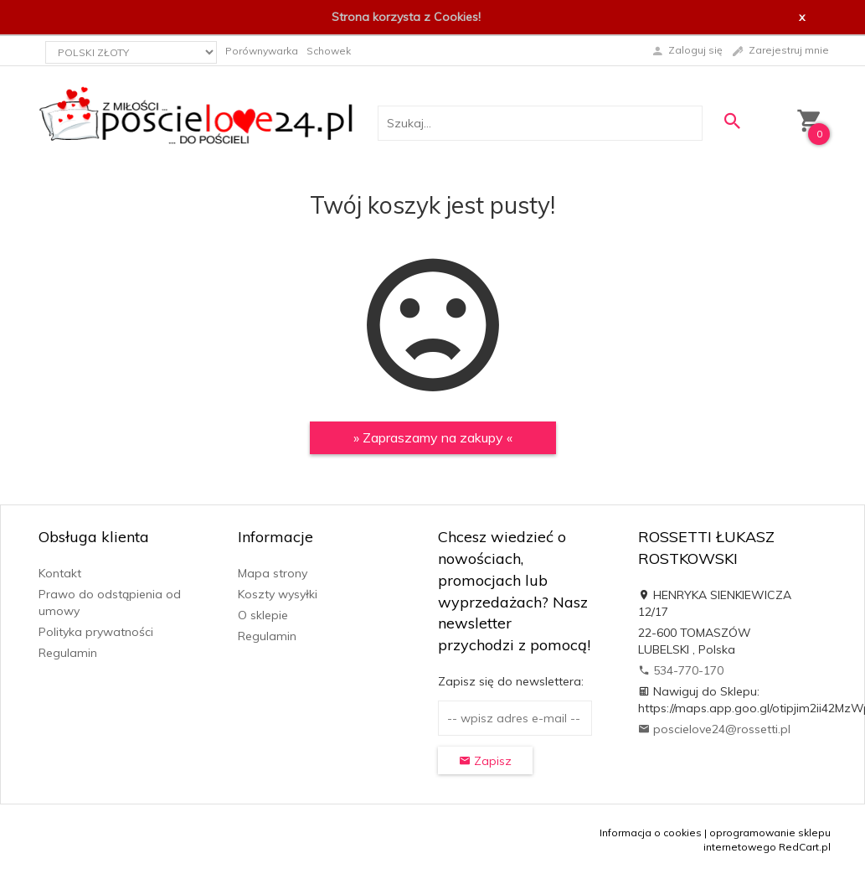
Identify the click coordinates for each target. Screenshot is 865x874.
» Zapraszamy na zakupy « (432, 437)
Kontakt (60, 573)
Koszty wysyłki (277, 594)
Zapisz (485, 760)
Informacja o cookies (651, 832)
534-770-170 (680, 670)
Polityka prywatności (96, 631)
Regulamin (68, 652)
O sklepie (263, 615)
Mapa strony (272, 573)
